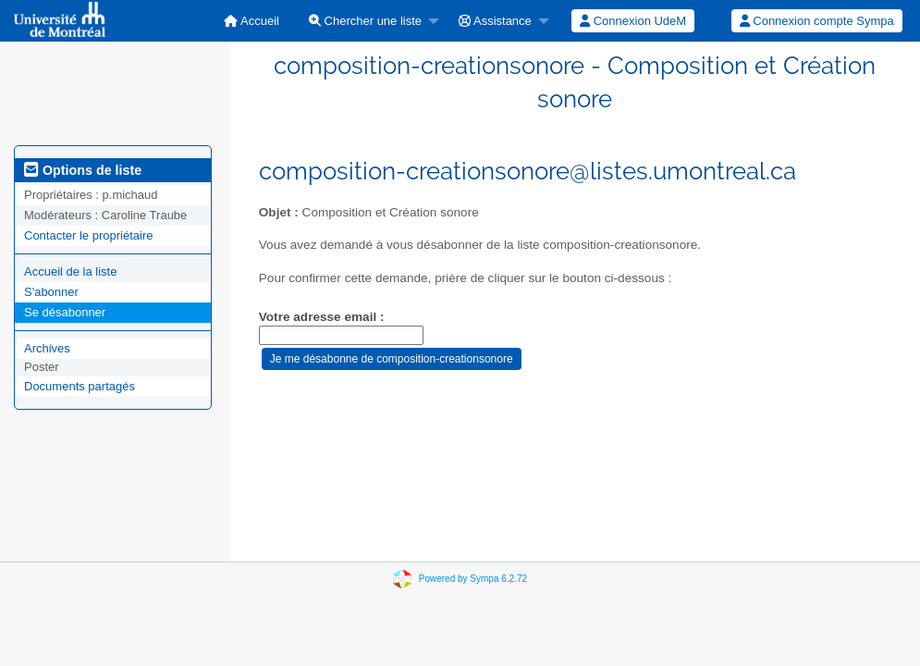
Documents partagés (79, 386)
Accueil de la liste (70, 271)
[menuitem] (251, 21)
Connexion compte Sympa (817, 21)
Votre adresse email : (322, 317)
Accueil (251, 21)
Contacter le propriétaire (88, 235)
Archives (47, 348)
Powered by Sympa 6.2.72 (473, 579)
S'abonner (51, 292)
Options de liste (82, 170)
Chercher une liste (365, 21)
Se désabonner (64, 312)
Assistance (495, 21)
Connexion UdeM (633, 21)
